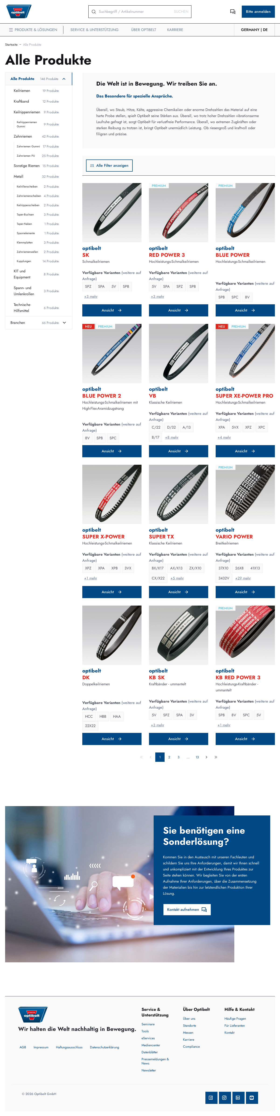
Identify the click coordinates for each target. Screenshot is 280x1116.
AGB (23, 1047)
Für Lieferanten (235, 1025)
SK (85, 255)
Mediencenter (151, 1045)
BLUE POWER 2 (101, 395)
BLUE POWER (232, 255)
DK (86, 677)
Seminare (148, 1024)
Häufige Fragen (235, 1018)
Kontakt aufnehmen (187, 909)
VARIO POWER (234, 536)
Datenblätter (150, 1052)
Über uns (189, 1018)
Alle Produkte (32, 44)
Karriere (188, 1039)
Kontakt (229, 1032)
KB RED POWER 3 (238, 677)
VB (152, 395)
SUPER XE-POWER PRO (244, 395)
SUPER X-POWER (103, 536)
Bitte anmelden (258, 11)
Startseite (11, 44)
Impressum (41, 1047)
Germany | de (254, 29)
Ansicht (112, 310)
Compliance (191, 1046)
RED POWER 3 (167, 255)
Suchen (181, 11)
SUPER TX (161, 536)
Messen (188, 1032)
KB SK (157, 677)
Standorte (189, 1025)
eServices (148, 1038)
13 (197, 757)
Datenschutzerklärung (104, 1047)
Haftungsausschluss (69, 1047)
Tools (145, 1031)
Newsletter (149, 1070)
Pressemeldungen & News (155, 1061)
